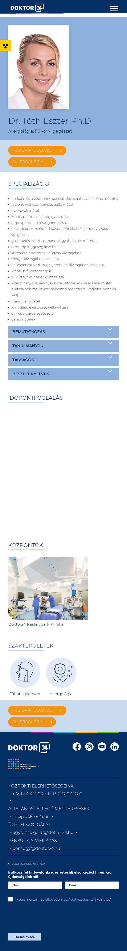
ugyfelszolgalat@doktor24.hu (42, 832)
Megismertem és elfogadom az (63, 899)
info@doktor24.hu (31, 816)
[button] (5, 45)
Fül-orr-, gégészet (33, 150)
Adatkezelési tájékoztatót (89, 899)
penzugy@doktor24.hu (36, 848)
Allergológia (27, 162)
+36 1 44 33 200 (27, 793)
